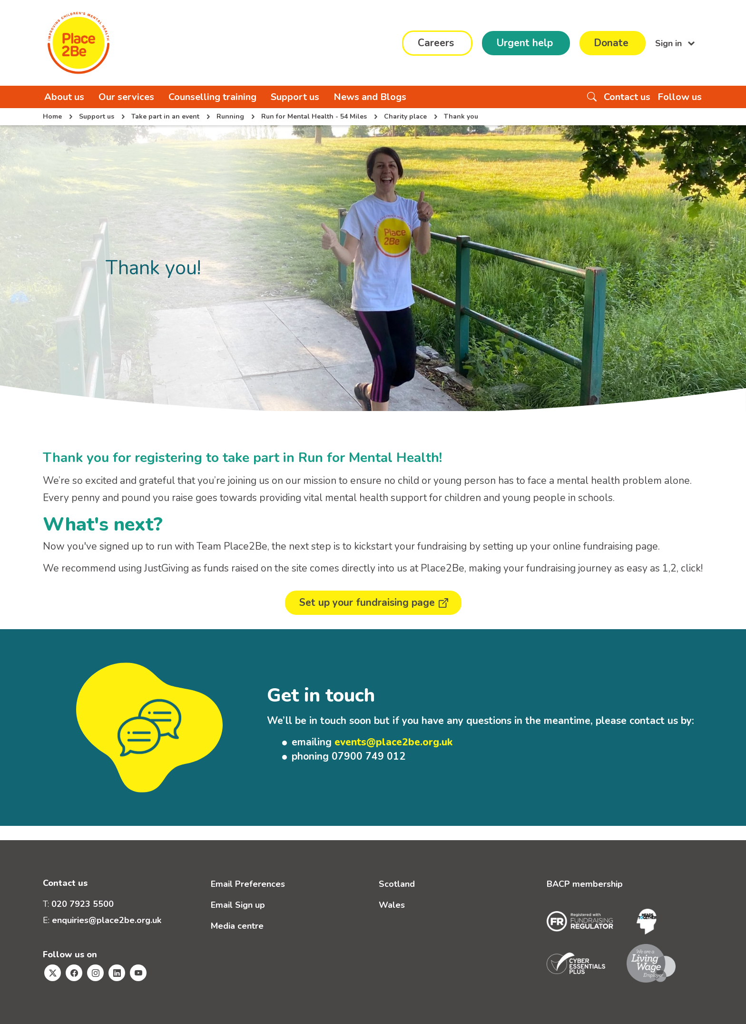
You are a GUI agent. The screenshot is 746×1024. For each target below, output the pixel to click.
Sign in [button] (669, 43)
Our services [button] (126, 96)
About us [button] (64, 96)
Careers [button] (436, 43)
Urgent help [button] (524, 43)
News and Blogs (370, 96)
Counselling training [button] (212, 96)
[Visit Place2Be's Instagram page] (95, 972)
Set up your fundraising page (367, 602)
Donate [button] (611, 43)
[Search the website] (592, 97)
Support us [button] (295, 96)
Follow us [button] (680, 96)
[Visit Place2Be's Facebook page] (74, 972)
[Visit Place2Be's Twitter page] (52, 972)
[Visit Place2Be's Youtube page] (138, 972)
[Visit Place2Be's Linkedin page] (116, 972)
